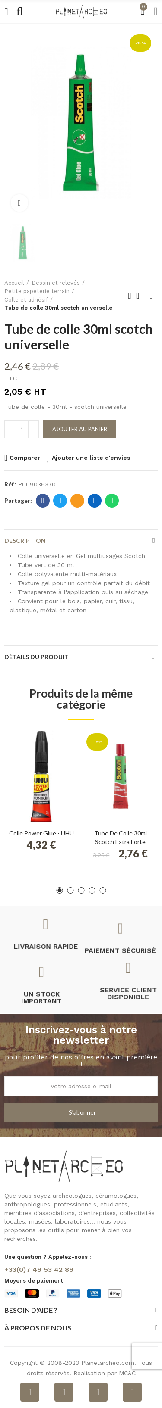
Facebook (42, 501)
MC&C (127, 1373)
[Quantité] (21, 429)
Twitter (60, 501)
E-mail (77, 501)
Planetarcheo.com (107, 1362)
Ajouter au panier (79, 429)
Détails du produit (36, 656)
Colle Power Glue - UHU (41, 833)
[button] (59, 890)
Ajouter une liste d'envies (91, 457)
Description (25, 540)
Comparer (25, 457)
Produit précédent (129, 295)
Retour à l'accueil (140, 295)
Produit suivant (151, 295)
